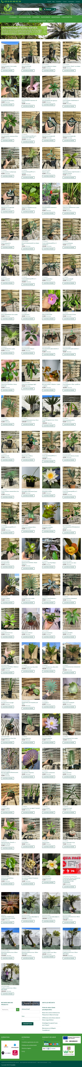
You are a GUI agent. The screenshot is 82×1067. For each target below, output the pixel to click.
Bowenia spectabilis (68, 632)
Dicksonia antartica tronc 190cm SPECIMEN (30, 953)
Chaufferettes (66, 17)
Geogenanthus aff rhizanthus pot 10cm (30, 703)
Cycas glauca (45, 702)
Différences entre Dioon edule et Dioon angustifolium (51, 1019)
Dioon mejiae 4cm (26, 738)
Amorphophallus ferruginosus (49, 100)
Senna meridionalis (26, 66)
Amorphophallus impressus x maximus (49, 208)
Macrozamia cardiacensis (48, 772)
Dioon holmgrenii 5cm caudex (70, 738)
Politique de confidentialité (29, 1045)
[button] (62, 9)
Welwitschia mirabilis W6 (69, 136)
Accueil (49, 1)
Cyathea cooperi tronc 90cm (49, 952)
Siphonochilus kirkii (47, 314)
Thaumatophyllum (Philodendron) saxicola (71, 527)
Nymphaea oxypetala (47, 527)
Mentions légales (26, 1048)
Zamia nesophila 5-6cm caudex (9, 66)
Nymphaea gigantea (47, 738)
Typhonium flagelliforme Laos (29, 207)
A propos (78, 1)
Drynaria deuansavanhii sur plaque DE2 (30, 243)
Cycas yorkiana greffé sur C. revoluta (29, 172)
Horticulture (71, 1)
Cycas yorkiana (46, 808)
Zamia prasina (45, 842)
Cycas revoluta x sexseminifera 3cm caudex (10, 492)
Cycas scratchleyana (68, 243)
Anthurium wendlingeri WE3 (29, 384)
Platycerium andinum (27, 632)
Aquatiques (55, 17)
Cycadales (13, 17)
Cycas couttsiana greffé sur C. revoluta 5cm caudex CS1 (29, 136)
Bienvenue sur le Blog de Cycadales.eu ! (49, 1029)
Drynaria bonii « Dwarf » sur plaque (71, 66)
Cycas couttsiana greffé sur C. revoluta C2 (29, 279)
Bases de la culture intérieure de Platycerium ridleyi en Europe (51, 1013)
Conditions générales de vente (30, 1042)
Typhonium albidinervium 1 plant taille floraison (71, 208)
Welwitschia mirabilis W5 (48, 136)
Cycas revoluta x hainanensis (70, 598)
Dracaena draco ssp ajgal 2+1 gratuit (31, 808)
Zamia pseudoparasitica (69, 420)
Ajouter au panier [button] (7, 70)
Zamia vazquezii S (5, 279)
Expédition (58, 1)
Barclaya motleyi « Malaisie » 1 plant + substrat (51, 385)
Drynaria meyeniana (47, 632)
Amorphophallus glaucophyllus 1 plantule (71, 349)
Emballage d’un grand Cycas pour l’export (49, 1024)
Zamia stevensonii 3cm (7, 632)
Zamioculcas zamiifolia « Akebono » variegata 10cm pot (10, 667)
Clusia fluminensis (46, 878)
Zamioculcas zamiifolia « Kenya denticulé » (9, 385)
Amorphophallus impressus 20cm (9, 136)
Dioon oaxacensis (67, 772)
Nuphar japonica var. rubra (69, 562)
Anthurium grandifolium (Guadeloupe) (7, 878)
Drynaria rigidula (5, 598)
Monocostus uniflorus (27, 455)
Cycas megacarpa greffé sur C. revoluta (8, 527)
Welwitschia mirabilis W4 (7, 207)
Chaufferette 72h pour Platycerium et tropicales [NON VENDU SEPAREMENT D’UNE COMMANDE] (71, 880)
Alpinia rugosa (45, 171)
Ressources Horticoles (37, 21)
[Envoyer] (40, 9)
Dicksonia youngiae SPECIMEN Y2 (30, 917)
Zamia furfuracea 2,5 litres (69, 314)
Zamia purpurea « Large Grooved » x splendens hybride (71, 172)
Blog (53, 1)
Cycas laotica (25, 842)
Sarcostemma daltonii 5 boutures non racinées (30, 878)
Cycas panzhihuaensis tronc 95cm (30, 420)
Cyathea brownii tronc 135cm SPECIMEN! (70, 953)
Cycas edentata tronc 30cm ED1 (50, 667)
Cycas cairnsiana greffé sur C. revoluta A (70, 492)
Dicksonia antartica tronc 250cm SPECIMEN (9, 953)
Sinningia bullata (5, 562)
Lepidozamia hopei (67, 808)
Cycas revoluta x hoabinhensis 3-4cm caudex (71, 101)
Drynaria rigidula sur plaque (49, 66)
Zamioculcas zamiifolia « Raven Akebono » (29, 563)
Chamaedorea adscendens (7, 100)
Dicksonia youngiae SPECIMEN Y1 (50, 917)
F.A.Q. (23, 1051)
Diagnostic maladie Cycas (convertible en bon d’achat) (8, 917)
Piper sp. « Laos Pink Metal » (49, 562)
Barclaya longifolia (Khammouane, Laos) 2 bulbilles (9, 773)
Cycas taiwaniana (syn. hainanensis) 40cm (71, 667)
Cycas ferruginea (5, 808)
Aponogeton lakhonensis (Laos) (29, 491)
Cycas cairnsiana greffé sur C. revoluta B (49, 456)
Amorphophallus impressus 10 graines (29, 101)
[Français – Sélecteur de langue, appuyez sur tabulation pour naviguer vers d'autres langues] (49, 9)
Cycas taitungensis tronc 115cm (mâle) (50, 420)
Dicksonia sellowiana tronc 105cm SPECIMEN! (71, 917)
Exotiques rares (25, 17)
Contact (65, 1)
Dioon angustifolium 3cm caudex (9, 314)
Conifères (36, 17)
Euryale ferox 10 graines (28, 772)
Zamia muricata (5, 455)
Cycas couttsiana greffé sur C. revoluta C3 (49, 243)
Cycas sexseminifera (47, 279)
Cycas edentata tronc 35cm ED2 (30, 667)
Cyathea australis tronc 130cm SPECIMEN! (8, 988)
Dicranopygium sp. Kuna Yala (8, 738)
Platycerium (45, 17)
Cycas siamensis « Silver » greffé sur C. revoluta (71, 385)
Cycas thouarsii (25, 314)
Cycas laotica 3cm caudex (28, 598)
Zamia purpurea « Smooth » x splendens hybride (8, 843)
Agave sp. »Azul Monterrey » (49, 598)
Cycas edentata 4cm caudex (8, 348)
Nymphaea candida (47, 491)
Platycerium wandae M (68, 702)
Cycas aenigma (5, 420)
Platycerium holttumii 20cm (29, 527)
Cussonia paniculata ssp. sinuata (71, 455)
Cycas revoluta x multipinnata (8, 171)
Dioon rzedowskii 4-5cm (69, 842)
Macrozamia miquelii (68, 279)
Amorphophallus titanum (28, 348)
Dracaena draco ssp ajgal (7, 702)
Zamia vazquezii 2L (6, 243)
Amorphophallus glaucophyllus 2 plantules (50, 349)
